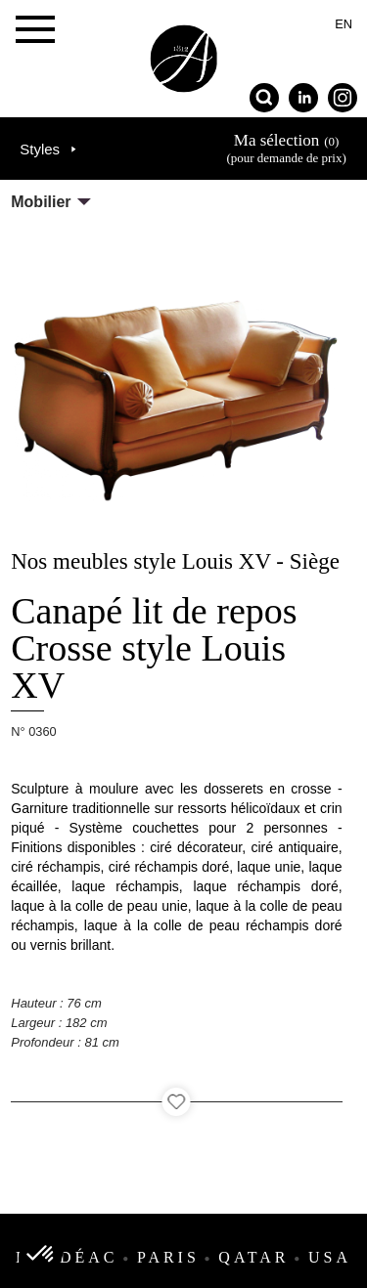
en (343, 24)
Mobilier (40, 201)
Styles (40, 149)
